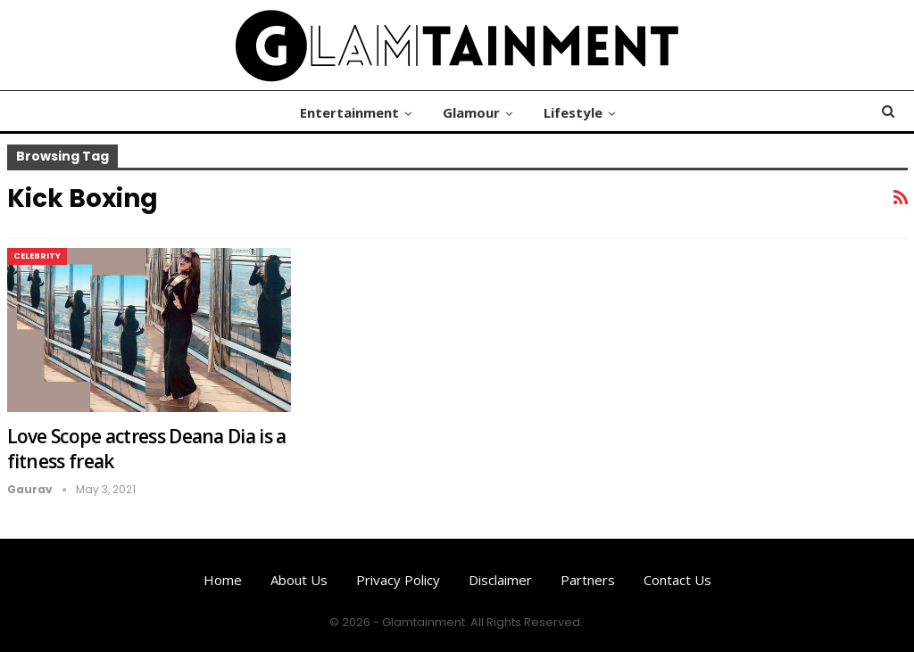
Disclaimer (500, 580)
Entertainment (349, 112)
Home (223, 580)
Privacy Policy (398, 580)
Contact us (677, 580)
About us (299, 580)
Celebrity (37, 256)
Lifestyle (573, 112)
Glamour (471, 112)
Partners (588, 580)
